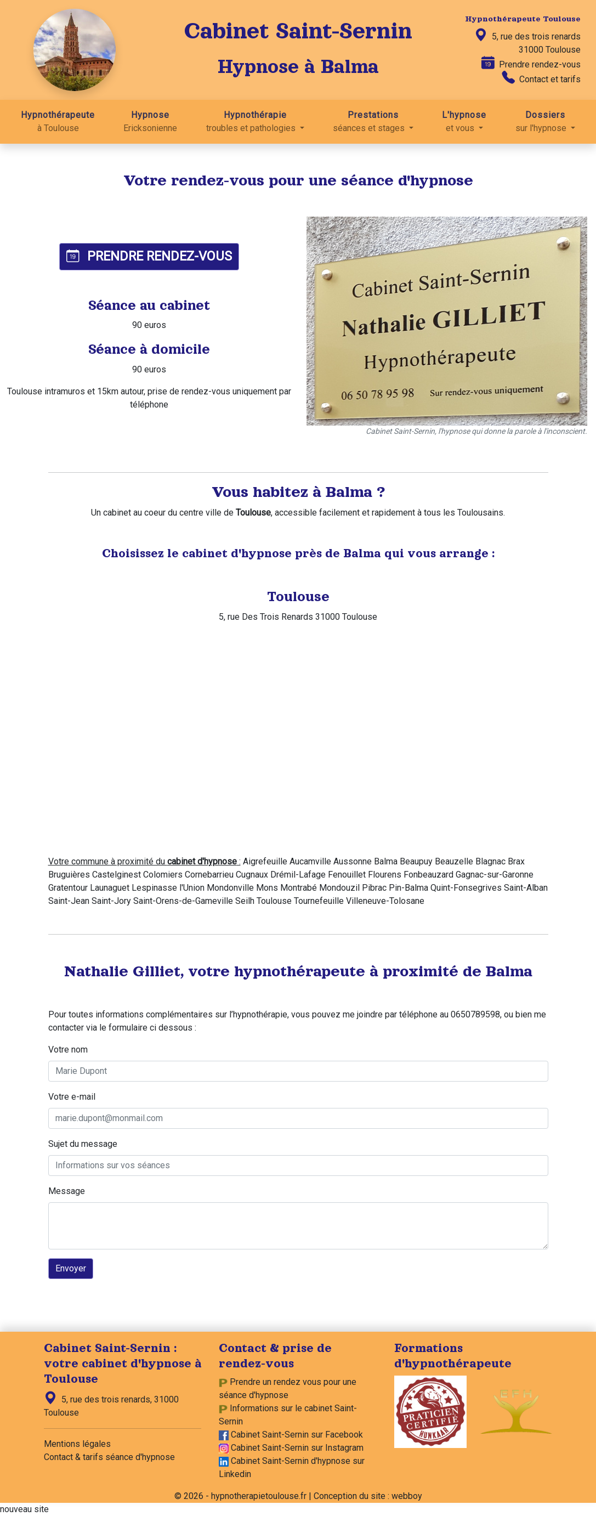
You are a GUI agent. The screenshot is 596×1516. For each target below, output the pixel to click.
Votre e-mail (71, 1096)
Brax (516, 861)
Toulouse (274, 901)
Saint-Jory (111, 901)
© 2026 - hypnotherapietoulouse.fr (240, 1496)
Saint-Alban (526, 888)
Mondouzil (339, 888)
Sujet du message (82, 1144)
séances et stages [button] (373, 121)
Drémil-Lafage (298, 874)
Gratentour (68, 888)
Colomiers (163, 874)
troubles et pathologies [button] (255, 121)
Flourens (384, 874)
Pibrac (374, 888)
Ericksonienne (150, 121)
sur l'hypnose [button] (545, 121)
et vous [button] (464, 121)
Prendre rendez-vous (531, 63)
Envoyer (70, 1268)
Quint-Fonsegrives (466, 888)
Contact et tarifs (541, 78)
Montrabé (298, 888)
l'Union (192, 888)
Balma (386, 861)
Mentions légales (77, 1444)
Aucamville (310, 861)
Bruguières (69, 874)
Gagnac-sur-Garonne (494, 874)
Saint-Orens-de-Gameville (183, 901)
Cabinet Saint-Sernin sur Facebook (297, 1434)
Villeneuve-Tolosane (385, 901)
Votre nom (68, 1049)
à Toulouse (58, 121)
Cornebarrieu (209, 874)
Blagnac (490, 861)
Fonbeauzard (428, 874)
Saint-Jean (68, 901)
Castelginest (116, 874)
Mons (267, 888)
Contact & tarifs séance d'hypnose (109, 1457)
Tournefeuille (319, 901)
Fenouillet (347, 874)
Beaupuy (416, 861)
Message (66, 1191)
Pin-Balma (408, 888)
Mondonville (230, 888)
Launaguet (109, 888)
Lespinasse (154, 888)
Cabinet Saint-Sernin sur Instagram (297, 1448)
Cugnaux (252, 874)
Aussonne (352, 861)
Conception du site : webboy (368, 1496)
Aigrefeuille (265, 861)
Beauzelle (454, 861)
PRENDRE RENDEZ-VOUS (149, 256)
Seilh (244, 901)
